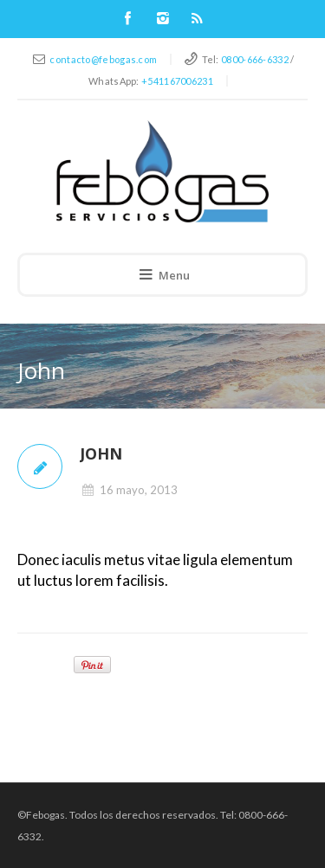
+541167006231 (177, 81)
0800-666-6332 (255, 59)
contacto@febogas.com (103, 59)
